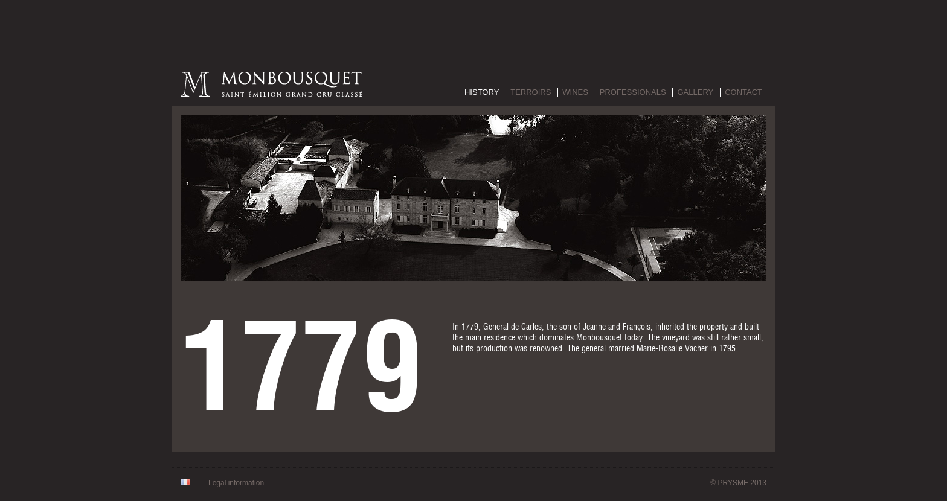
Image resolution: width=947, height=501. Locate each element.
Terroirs (530, 92)
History (481, 92)
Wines (575, 92)
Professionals (633, 92)
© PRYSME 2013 (738, 483)
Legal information (236, 483)
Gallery (695, 92)
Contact (743, 92)
